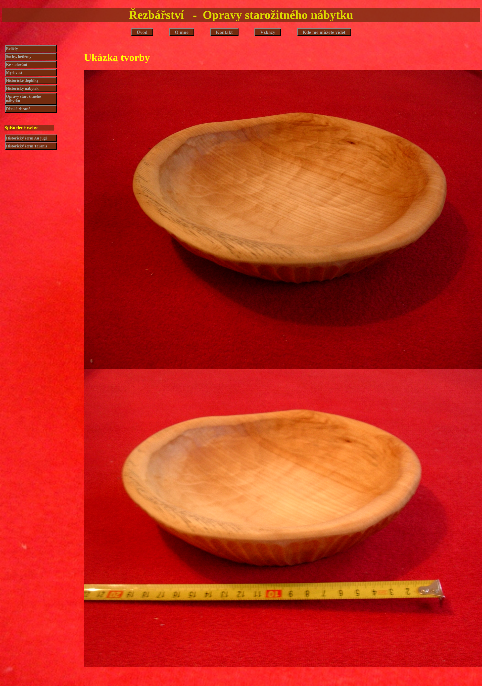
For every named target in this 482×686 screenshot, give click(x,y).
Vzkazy (267, 32)
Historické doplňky (22, 80)
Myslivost (14, 72)
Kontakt (224, 32)
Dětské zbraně (18, 109)
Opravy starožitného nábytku (23, 98)
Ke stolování (16, 64)
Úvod (142, 32)
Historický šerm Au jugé (27, 138)
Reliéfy (12, 48)
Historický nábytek (22, 88)
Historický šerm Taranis (26, 146)
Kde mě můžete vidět (324, 32)
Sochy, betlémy (18, 56)
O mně (182, 32)
